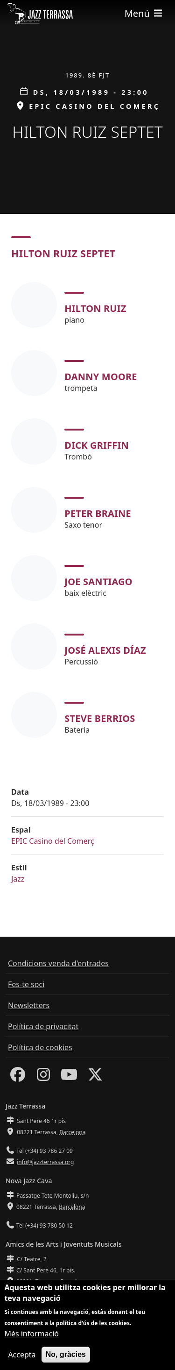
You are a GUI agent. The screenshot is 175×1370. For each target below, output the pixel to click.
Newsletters (28, 1005)
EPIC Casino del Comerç (52, 841)
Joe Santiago (98, 581)
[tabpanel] (87, 510)
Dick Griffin (96, 445)
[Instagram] (43, 1077)
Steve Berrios (99, 718)
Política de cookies (40, 1047)
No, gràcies (66, 1359)
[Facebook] (17, 1077)
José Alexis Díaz (105, 650)
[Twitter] (95, 1077)
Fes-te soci (26, 984)
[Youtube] (69, 1077)
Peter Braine (97, 513)
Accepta (21, 1359)
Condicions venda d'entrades (58, 963)
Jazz (17, 879)
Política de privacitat (43, 1026)
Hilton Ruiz (95, 308)
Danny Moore (100, 376)
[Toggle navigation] (144, 13)
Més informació (31, 1338)
